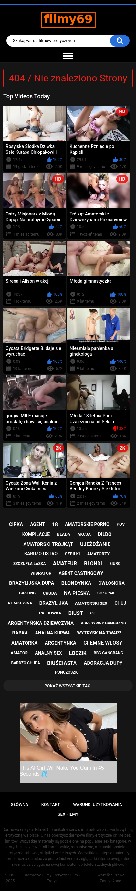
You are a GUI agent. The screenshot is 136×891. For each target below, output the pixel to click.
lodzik (78, 653)
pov (121, 524)
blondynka (76, 583)
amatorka (24, 643)
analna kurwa (52, 632)
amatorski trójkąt (48, 544)
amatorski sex (91, 603)
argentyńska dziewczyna (41, 623)
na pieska (77, 593)
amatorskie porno (87, 524)
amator (19, 652)
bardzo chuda (25, 663)
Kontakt (50, 804)
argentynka (60, 643)
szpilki (72, 553)
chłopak (106, 593)
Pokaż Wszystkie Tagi (68, 685)
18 (55, 524)
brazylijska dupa (31, 583)
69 (92, 613)
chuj (120, 603)
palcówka (50, 613)
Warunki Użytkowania (97, 804)
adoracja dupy (103, 663)
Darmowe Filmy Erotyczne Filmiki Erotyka (53, 878)
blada (63, 534)
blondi (93, 564)
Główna (19, 804)
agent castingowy (81, 573)
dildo (104, 534)
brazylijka (53, 603)
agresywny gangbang (103, 623)
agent (37, 524)
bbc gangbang (108, 653)
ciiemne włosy (102, 643)
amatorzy (98, 553)
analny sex (48, 652)
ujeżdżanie (95, 544)
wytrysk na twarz (99, 632)
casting (27, 593)
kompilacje (36, 534)
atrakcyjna (20, 603)
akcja (84, 534)
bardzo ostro (41, 553)
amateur (65, 564)
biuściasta (62, 663)
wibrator (40, 573)
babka (20, 633)
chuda (50, 593)
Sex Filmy (68, 814)
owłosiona (112, 583)
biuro (114, 563)
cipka (16, 524)
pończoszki (67, 672)
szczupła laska (29, 563)
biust (75, 613)
